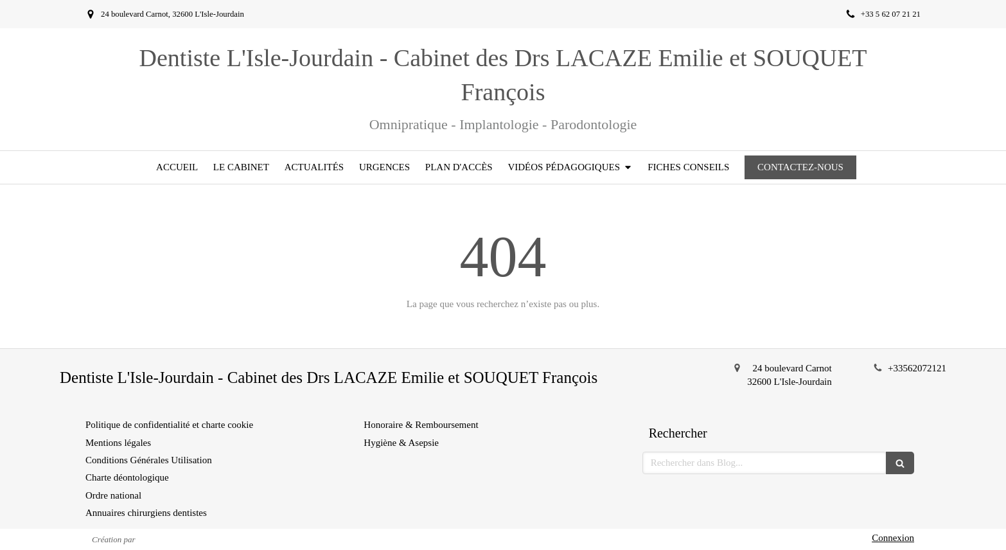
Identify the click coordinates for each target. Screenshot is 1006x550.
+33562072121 (917, 368)
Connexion (893, 538)
